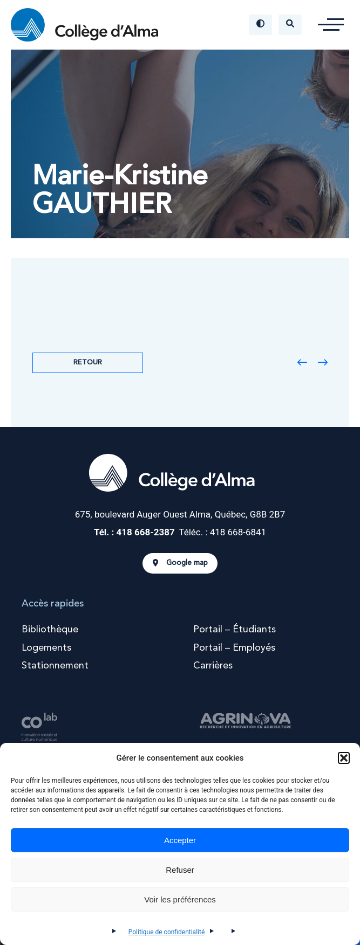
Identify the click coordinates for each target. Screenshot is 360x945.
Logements (46, 648)
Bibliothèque (50, 629)
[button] (343, 758)
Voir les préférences (180, 899)
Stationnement (55, 666)
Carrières (213, 666)
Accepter (180, 840)
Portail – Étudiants (234, 629)
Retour (87, 362)
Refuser (180, 869)
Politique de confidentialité (166, 932)
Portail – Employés (234, 648)
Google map (180, 563)
